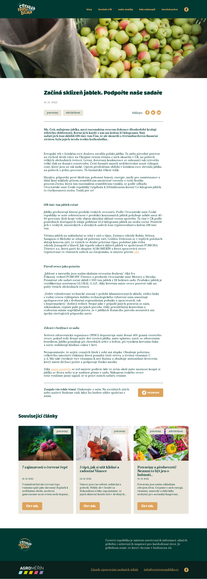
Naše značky (125, 9)
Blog (89, 9)
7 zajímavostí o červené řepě (45, 467)
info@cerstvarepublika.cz (161, 569)
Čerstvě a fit (105, 9)
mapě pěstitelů (61, 369)
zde (136, 252)
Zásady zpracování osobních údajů (114, 569)
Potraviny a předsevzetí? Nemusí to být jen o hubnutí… (157, 471)
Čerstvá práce (170, 9)
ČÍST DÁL (32, 506)
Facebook (150, 392)
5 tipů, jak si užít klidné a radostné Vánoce (99, 469)
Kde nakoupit (147, 9)
